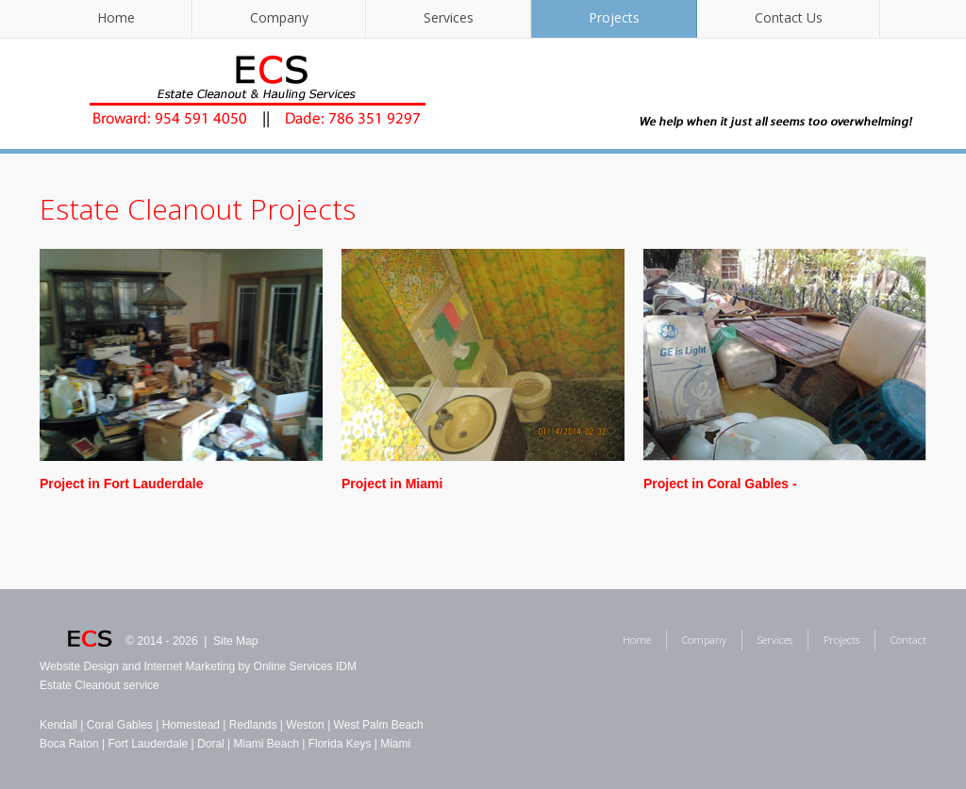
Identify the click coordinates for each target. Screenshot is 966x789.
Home (116, 17)
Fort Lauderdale (148, 743)
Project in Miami (391, 483)
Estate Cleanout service (99, 685)
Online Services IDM (305, 666)
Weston (305, 724)
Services (449, 17)
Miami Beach (266, 743)
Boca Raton (69, 743)
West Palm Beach (379, 724)
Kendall (58, 724)
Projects (614, 17)
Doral (211, 743)
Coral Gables (120, 724)
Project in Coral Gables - (720, 483)
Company (279, 17)
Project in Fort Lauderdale (121, 483)
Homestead (191, 724)
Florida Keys (340, 743)
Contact (908, 640)
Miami (395, 743)
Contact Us (789, 17)
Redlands (253, 724)
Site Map (235, 641)
